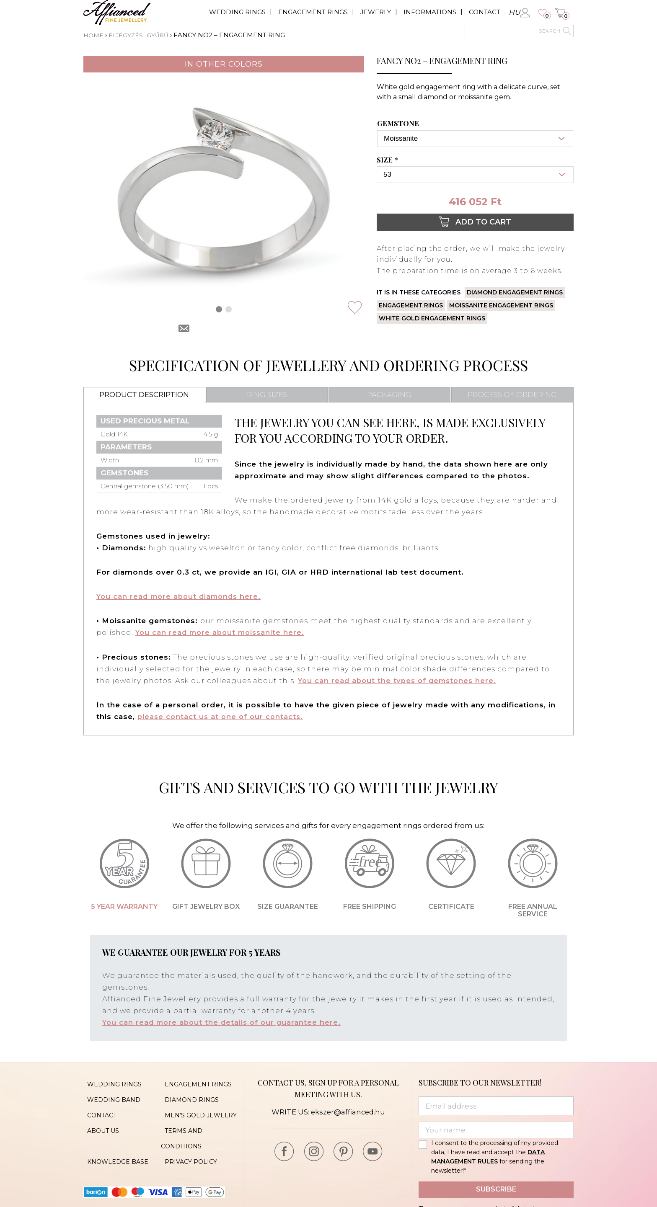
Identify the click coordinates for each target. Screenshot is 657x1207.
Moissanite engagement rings (501, 305)
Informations (430, 12)
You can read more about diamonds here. (181, 596)
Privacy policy (187, 1145)
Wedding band (110, 1095)
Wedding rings (237, 12)
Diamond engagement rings (515, 292)
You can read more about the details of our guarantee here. (224, 1022)
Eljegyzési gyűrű (141, 35)
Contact (484, 12)
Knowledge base (114, 1145)
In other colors (224, 63)
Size (388, 160)
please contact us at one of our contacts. (222, 716)
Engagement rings (313, 12)
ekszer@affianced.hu (348, 1111)
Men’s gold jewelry (197, 1107)
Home (94, 35)
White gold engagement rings (432, 318)
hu (514, 12)
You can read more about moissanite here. (222, 632)
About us (99, 1120)
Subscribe (496, 1189)
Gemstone (398, 123)
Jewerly (375, 12)
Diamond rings (188, 1095)
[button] (219, 309)
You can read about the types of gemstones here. (400, 680)
